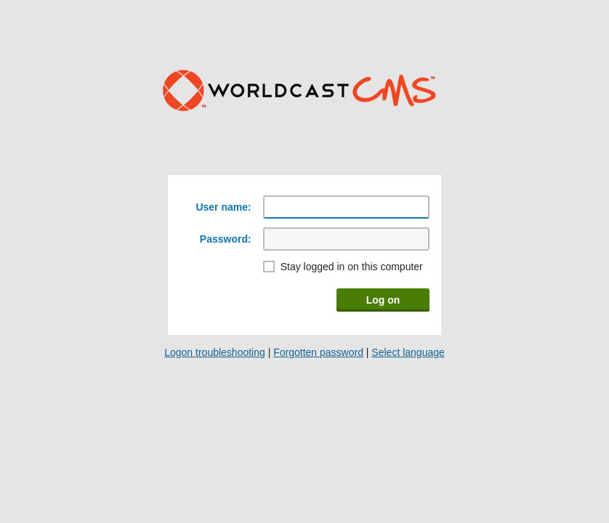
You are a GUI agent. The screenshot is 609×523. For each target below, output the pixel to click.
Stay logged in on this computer (352, 266)
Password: (225, 239)
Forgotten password (318, 352)
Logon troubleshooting (214, 352)
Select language (407, 352)
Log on (383, 300)
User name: (223, 207)
